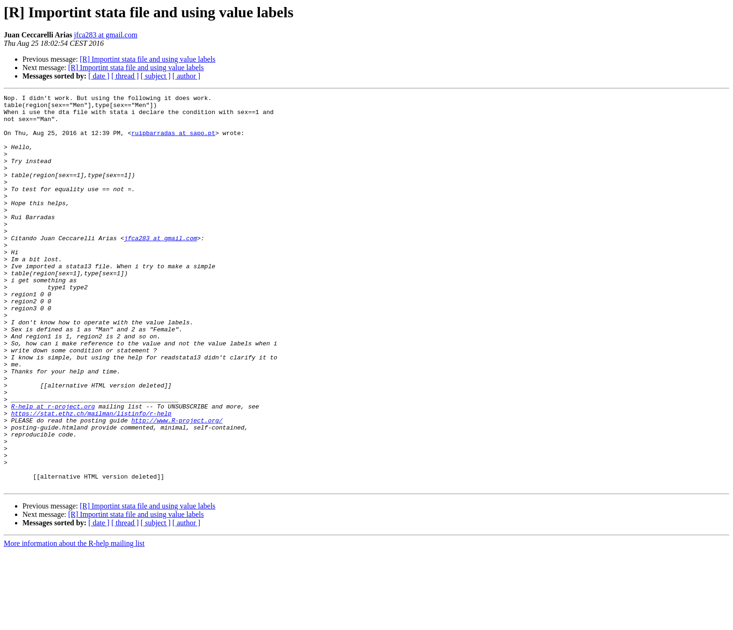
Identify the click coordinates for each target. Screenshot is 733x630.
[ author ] (186, 76)
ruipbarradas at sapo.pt (173, 141)
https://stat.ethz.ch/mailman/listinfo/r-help (91, 477)
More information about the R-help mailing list (74, 622)
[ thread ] (125, 76)
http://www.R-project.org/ (177, 486)
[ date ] (98, 76)
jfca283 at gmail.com (105, 35)
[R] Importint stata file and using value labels (148, 59)
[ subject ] (156, 76)
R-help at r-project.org (53, 469)
